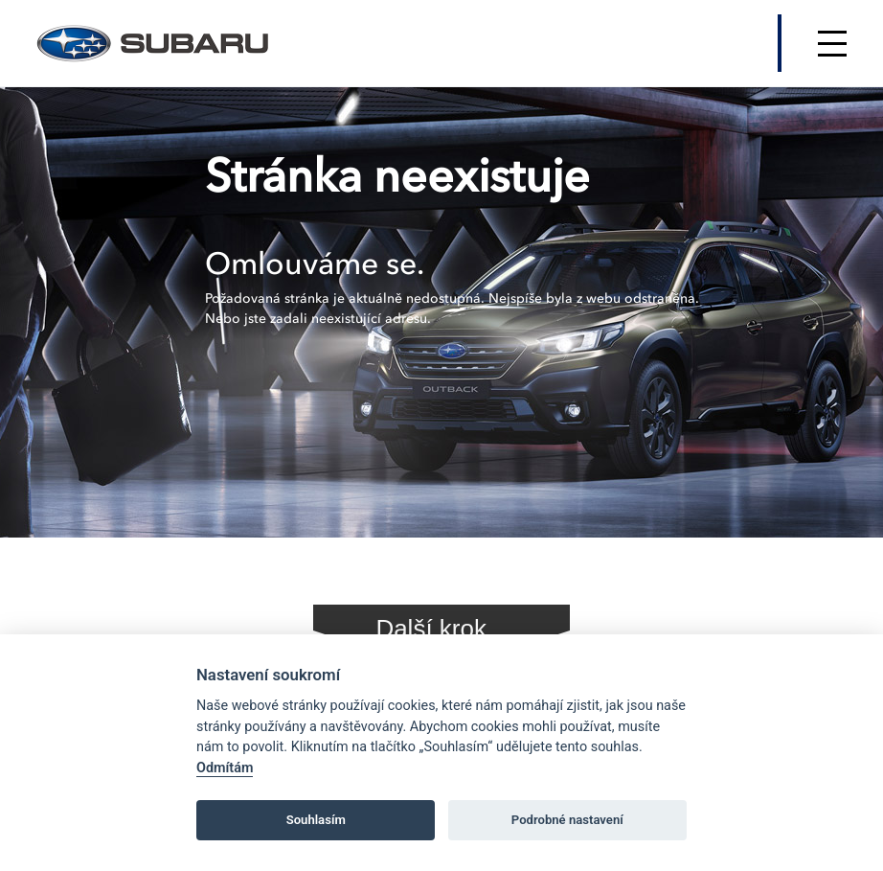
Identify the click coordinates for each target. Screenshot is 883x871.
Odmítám (224, 768)
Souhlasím (316, 820)
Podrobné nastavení (567, 820)
